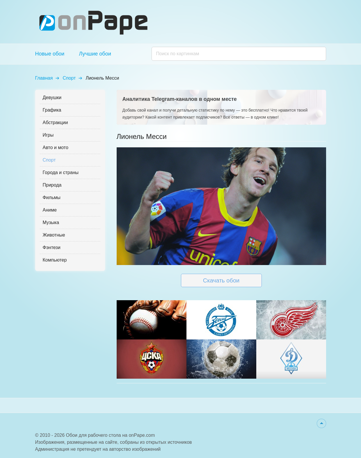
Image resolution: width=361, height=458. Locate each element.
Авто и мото (55, 147)
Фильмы (52, 197)
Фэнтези (52, 247)
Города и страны (61, 172)
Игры (48, 135)
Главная (44, 78)
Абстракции (55, 122)
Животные (54, 234)
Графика (52, 110)
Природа (52, 185)
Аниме (50, 209)
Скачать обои (221, 280)
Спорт (69, 78)
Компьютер (55, 259)
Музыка (51, 222)
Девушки (52, 97)
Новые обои (50, 53)
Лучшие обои (95, 53)
